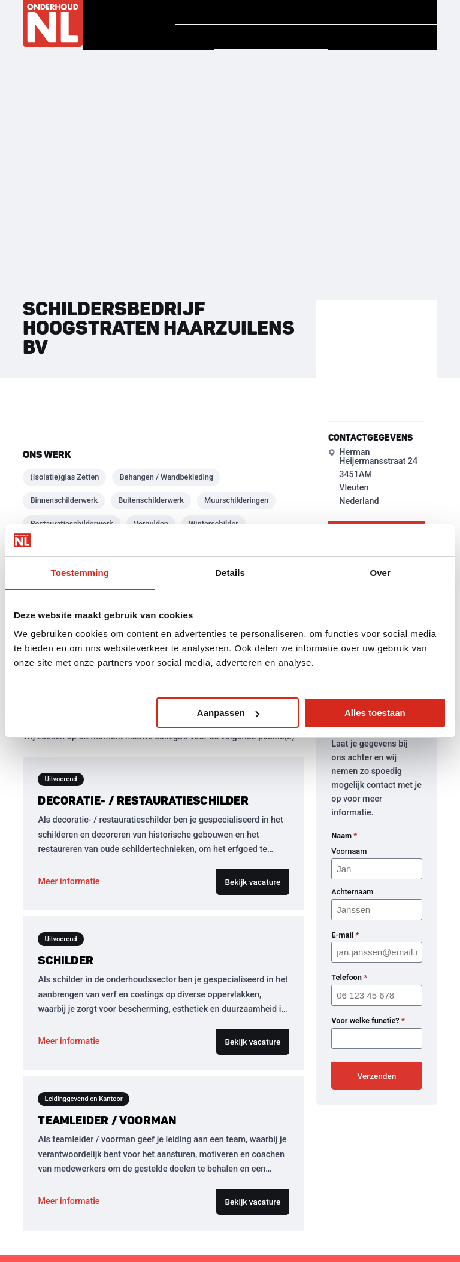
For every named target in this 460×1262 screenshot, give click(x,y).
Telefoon (349, 977)
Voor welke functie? (368, 1021)
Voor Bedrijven (382, 38)
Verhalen (286, 12)
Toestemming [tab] (80, 573)
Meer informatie (68, 881)
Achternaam (352, 891)
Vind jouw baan (382, 12)
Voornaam (349, 851)
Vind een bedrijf (270, 37)
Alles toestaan (374, 713)
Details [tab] (230, 573)
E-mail (345, 935)
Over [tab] (380, 573)
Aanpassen (228, 713)
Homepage (210, 11)
